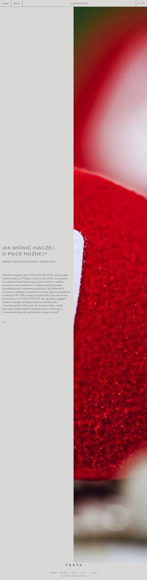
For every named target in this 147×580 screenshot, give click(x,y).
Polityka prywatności (79, 576)
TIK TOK (83, 573)
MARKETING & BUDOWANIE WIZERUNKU (29, 261)
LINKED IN (74, 573)
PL (139, 3)
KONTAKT (94, 573)
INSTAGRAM (64, 573)
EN (143, 3)
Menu (16, 3)
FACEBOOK (53, 573)
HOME (5, 3)
